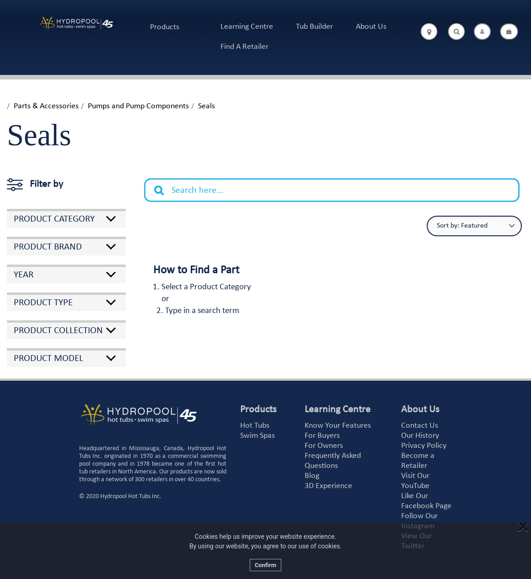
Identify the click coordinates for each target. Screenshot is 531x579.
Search (164, 183)
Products (164, 27)
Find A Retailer (244, 46)
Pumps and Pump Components (138, 106)
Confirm (265, 565)
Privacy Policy (423, 445)
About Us (371, 26)
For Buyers (322, 435)
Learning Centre (246, 26)
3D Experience (328, 486)
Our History (420, 435)
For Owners (324, 445)
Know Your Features (338, 425)
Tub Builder (314, 26)
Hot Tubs (254, 425)
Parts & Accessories (46, 106)
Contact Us (419, 425)
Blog (312, 476)
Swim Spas (257, 435)
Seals (206, 106)
